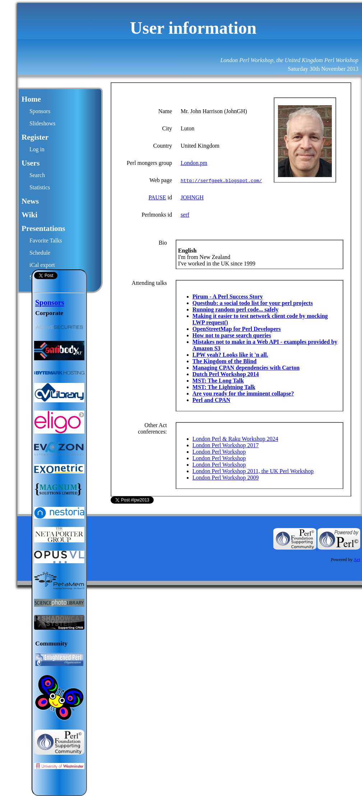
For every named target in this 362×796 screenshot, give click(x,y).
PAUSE (157, 197)
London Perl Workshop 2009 (225, 478)
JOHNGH (192, 197)
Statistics (39, 187)
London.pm (194, 163)
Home (31, 99)
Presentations (43, 228)
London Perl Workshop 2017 (225, 445)
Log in (37, 149)
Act (357, 559)
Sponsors (39, 111)
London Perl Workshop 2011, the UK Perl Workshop (253, 471)
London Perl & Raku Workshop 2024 (235, 439)
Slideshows (42, 123)
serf (185, 215)
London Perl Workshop (219, 452)
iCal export (42, 265)
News (30, 201)
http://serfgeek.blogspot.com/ (221, 180)
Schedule (39, 253)
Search (37, 175)
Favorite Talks (45, 240)
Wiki (29, 214)
